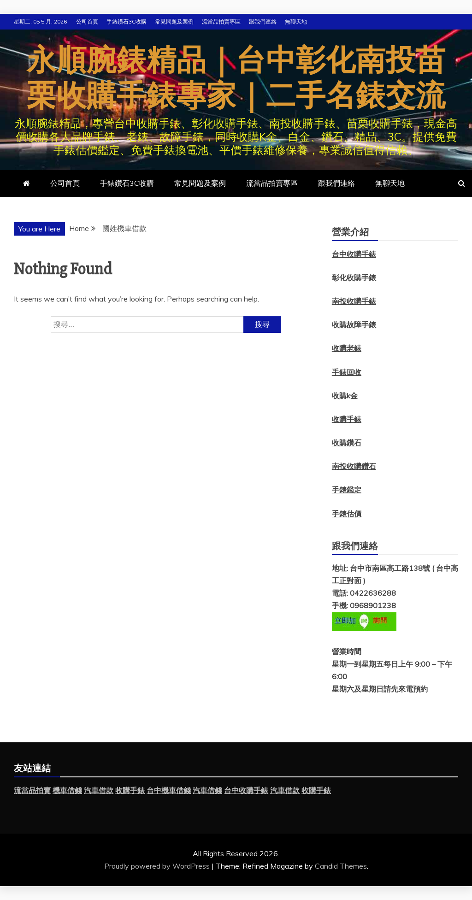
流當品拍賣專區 (221, 21)
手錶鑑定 (346, 489)
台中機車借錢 (169, 790)
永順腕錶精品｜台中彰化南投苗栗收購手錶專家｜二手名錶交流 (236, 78)
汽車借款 (98, 790)
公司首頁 (87, 21)
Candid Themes (341, 865)
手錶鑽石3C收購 (126, 21)
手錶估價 (346, 513)
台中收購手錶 (246, 790)
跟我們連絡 (263, 21)
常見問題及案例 (174, 21)
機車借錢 (67, 790)
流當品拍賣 (32, 790)
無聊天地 (296, 21)
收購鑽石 (346, 442)
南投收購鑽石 (354, 466)
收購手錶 (346, 419)
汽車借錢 (207, 790)
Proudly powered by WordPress (158, 865)
